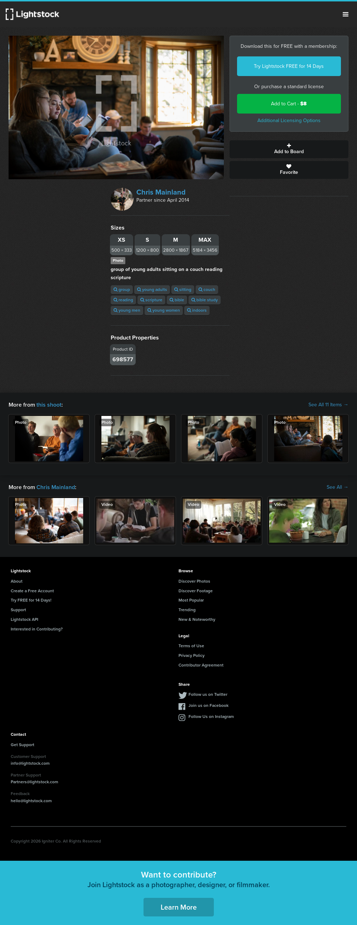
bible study (204, 300)
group (122, 289)
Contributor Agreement (200, 665)
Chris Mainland (161, 192)
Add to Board (289, 149)
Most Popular (191, 600)
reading (123, 300)
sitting (182, 289)
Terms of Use (191, 646)
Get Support (22, 744)
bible (177, 300)
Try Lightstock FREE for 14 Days (289, 66)
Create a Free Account (32, 591)
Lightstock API (24, 619)
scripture (151, 300)
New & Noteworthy (196, 619)
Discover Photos (194, 581)
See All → (337, 487)
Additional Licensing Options (289, 120)
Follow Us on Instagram (211, 716)
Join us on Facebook (208, 705)
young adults (152, 289)
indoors (197, 310)
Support (18, 610)
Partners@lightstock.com (34, 782)
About (16, 581)
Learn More (179, 907)
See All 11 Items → (328, 404)
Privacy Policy (191, 655)
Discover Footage (195, 591)
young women (163, 310)
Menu (345, 14)
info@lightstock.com (30, 763)
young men (127, 310)
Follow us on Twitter (207, 694)
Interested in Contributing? (37, 629)
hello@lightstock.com (31, 801)
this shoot (48, 405)
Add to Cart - (289, 103)
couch (206, 289)
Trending (187, 610)
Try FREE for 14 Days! (31, 600)
